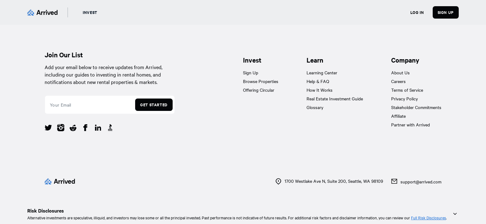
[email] (89, 104)
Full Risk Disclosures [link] (428, 217)
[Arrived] (42, 12)
